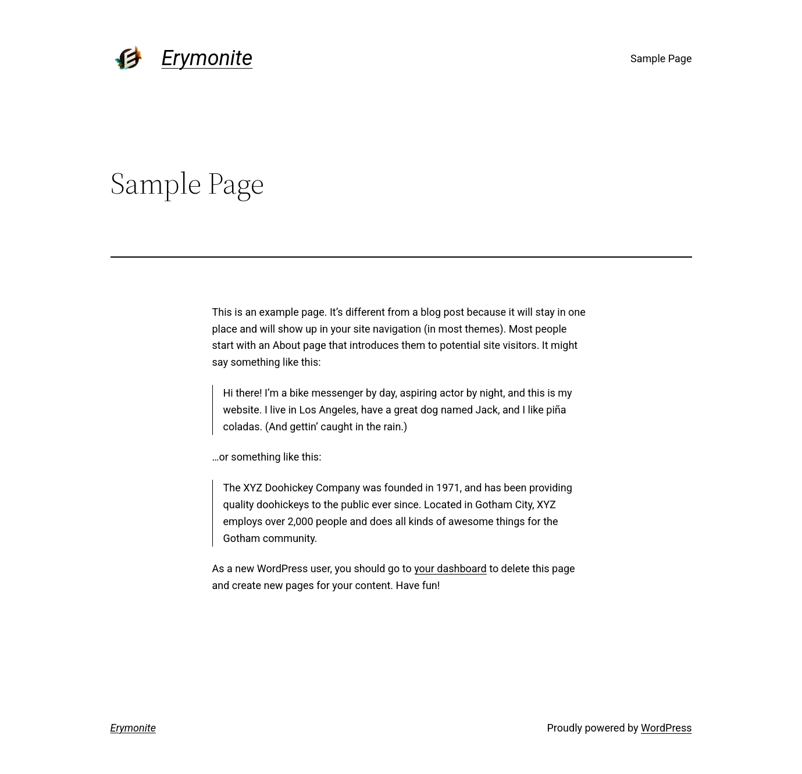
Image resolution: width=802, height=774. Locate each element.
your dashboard (450, 568)
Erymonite (207, 58)
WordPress (666, 728)
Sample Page (660, 58)
